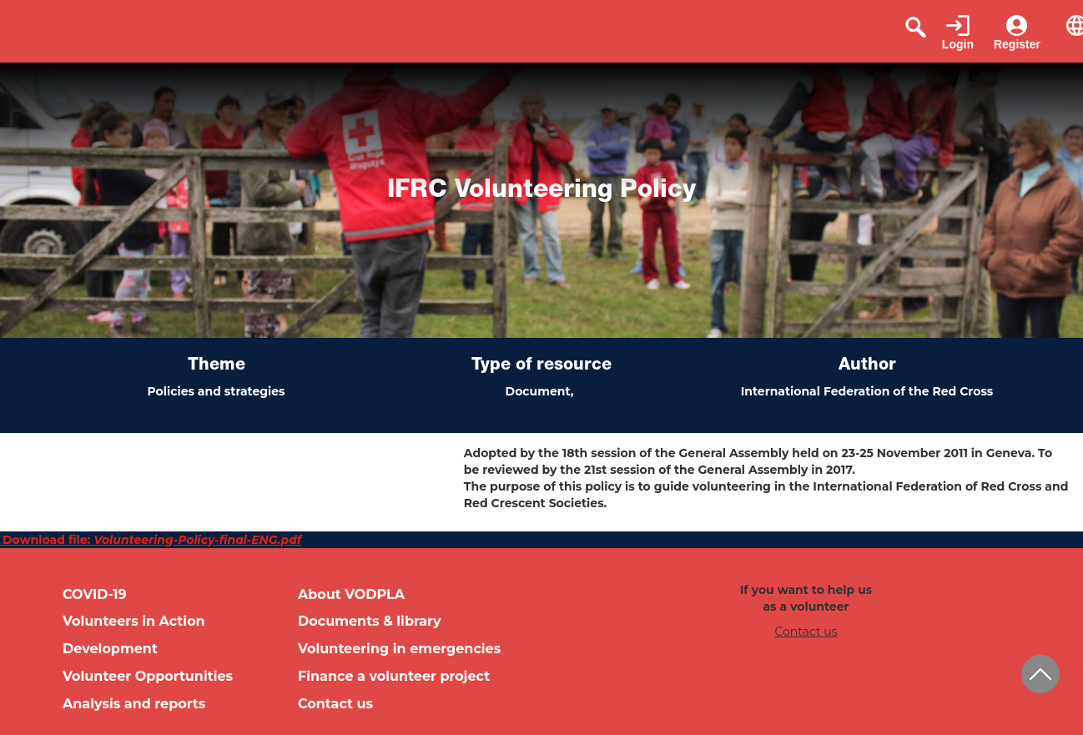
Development (110, 649)
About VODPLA (351, 594)
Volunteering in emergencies (399, 649)
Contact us (335, 704)
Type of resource (541, 366)
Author (867, 366)
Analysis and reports (134, 704)
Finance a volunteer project (394, 676)
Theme (216, 366)
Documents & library (369, 621)
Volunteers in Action (134, 621)
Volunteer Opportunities (148, 676)
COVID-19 (95, 594)
